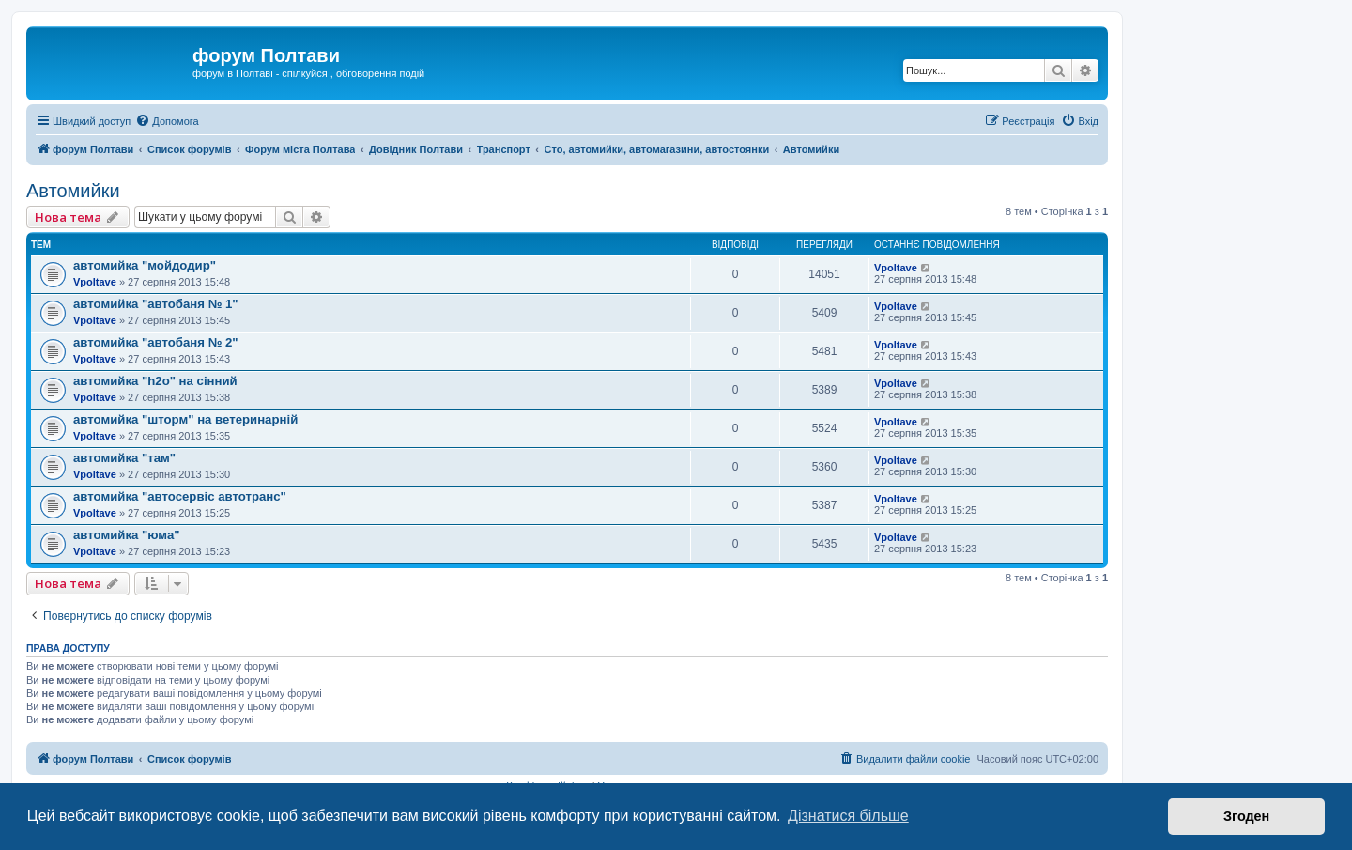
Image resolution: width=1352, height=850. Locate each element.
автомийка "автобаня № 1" (155, 304)
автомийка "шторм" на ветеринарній (185, 419)
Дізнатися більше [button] (848, 816)
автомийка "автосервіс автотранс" (179, 496)
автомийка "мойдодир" (144, 265)
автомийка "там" (124, 458)
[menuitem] (166, 121)
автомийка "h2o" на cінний (155, 381)
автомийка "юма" (126, 535)
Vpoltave (94, 281)
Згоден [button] (1246, 816)
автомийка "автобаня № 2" (155, 342)
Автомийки (73, 190)
